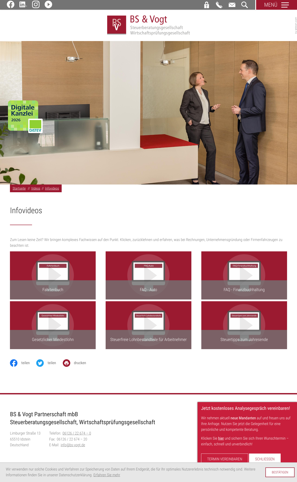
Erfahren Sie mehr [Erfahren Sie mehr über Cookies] (106, 475)
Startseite (19, 188)
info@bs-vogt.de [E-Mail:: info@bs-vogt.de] (73, 445)
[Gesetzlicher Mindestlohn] (53, 325)
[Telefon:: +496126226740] (77, 434)
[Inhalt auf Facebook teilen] (23, 363)
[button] (206, 5)
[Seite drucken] (78, 363)
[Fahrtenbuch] (53, 276)
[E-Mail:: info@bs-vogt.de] (232, 5)
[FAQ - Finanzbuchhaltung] (244, 276)
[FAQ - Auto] (148, 276)
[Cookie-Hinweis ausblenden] (280, 472)
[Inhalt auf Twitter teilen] (49, 363)
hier (221, 438)
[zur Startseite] (148, 25)
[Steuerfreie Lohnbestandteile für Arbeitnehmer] (148, 325)
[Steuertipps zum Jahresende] (244, 325)
